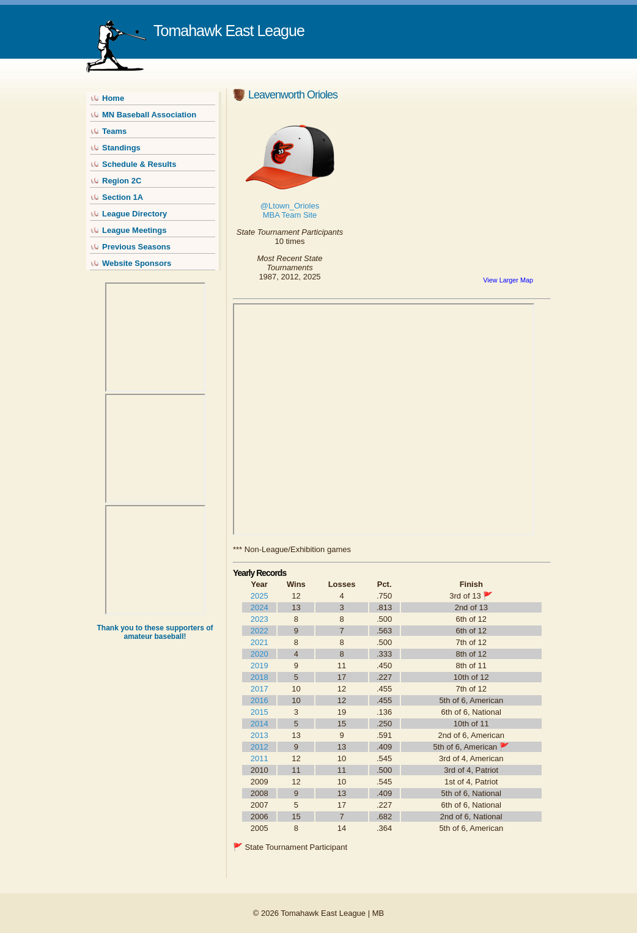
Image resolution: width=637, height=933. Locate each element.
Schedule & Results (139, 164)
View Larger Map (508, 280)
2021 (259, 642)
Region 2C (121, 180)
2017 (259, 688)
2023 (259, 619)
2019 (259, 665)
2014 (259, 723)
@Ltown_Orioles (289, 205)
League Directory (134, 213)
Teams (114, 131)
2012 (259, 746)
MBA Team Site (290, 214)
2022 (259, 630)
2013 (259, 735)
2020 (259, 653)
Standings (121, 147)
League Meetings (134, 230)
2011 (259, 758)
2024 (259, 607)
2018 (259, 677)
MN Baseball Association (149, 114)
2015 (259, 712)
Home (113, 98)
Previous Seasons (136, 246)
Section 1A (122, 197)
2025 (259, 595)
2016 (259, 700)
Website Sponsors (136, 263)
